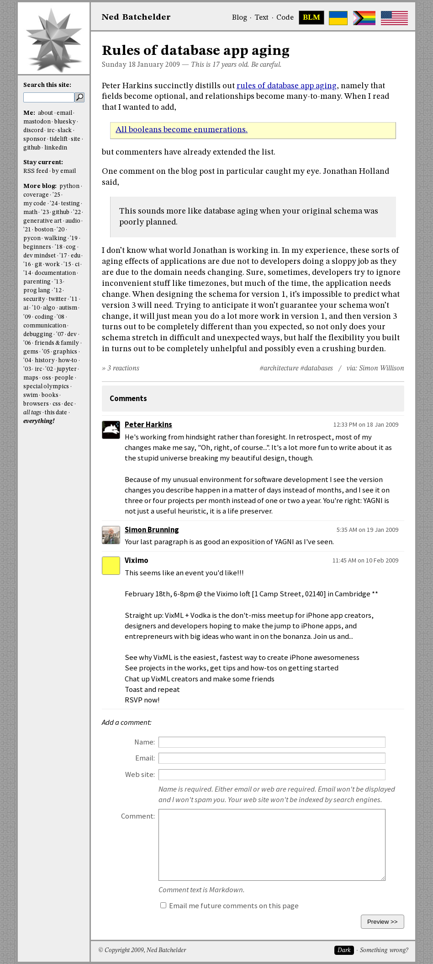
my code (34, 204)
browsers (36, 404)
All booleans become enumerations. (182, 130)
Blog (239, 17)
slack (65, 131)
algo (49, 308)
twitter (58, 299)
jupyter (67, 369)
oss (46, 378)
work (52, 265)
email (64, 113)
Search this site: (47, 85)
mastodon (37, 122)
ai (25, 308)
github (32, 148)
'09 (27, 317)
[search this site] (48, 97)
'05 (46, 352)
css (57, 404)
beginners (37, 247)
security (34, 299)
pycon (32, 238)
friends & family (57, 343)
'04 (27, 361)
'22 (77, 212)
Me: (30, 113)
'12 (58, 291)
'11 (74, 299)
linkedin (55, 148)
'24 (54, 204)
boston (44, 230)
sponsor (34, 139)
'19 (74, 238)
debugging (38, 334)
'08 (60, 317)
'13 (58, 282)
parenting (37, 282)
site (75, 139)
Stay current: (43, 163)
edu (75, 256)
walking (55, 238)
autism (68, 308)
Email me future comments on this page (229, 905)
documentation (55, 273)
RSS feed (35, 171)
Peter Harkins (148, 424)
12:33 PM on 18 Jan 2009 (365, 424)
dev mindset (39, 256)
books (50, 395)
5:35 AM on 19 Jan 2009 (367, 529)
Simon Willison (381, 368)
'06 (27, 343)
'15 (67, 265)
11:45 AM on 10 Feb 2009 (365, 560)
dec (68, 404)
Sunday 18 (119, 65)
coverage (36, 195)
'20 (60, 230)
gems (30, 352)
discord (33, 131)
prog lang (36, 291)
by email (64, 171)
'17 (63, 256)
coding (44, 317)
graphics (65, 352)
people (64, 378)
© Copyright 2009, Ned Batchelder (142, 950)
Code (285, 17)
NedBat (136, 17)
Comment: (138, 816)
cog (71, 247)
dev (72, 334)
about (45, 113)
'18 (59, 247)
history (45, 361)
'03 (27, 369)
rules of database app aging (287, 86)
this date (56, 413)
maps (30, 378)
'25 (56, 195)
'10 (36, 308)
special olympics (46, 387)
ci (77, 265)
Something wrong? (384, 950)
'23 (45, 212)
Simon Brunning (152, 530)
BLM (311, 17)
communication (44, 326)
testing (70, 204)
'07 (60, 334)
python (69, 186)
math (30, 212)
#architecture (278, 368)
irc (50, 131)
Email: (145, 758)
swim (30, 395)
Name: (144, 742)
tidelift (59, 139)
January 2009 (158, 65)
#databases (316, 368)
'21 (27, 230)
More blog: (40, 186)
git (38, 265)
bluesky (65, 122)
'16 (27, 265)
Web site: (140, 774)
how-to (67, 361)
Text (261, 17)
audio (72, 221)
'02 (49, 369)
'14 (27, 273)
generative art (42, 221)
